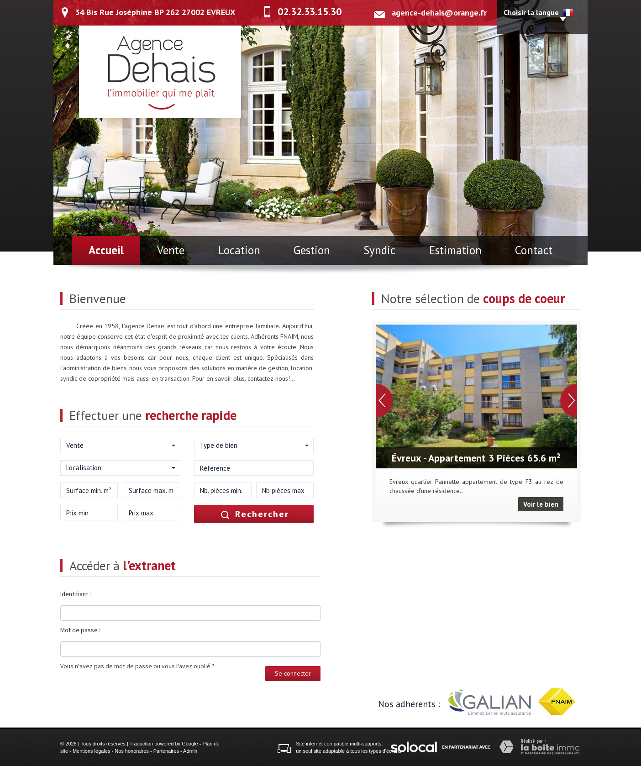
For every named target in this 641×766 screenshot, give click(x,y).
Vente (170, 250)
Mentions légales (91, 751)
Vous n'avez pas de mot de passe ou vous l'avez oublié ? (137, 666)
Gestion (312, 250)
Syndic (379, 250)
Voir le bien (540, 504)
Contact (533, 250)
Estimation (455, 250)
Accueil (106, 250)
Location (239, 250)
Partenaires (166, 751)
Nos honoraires (132, 751)
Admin (190, 751)
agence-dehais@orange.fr (439, 12)
